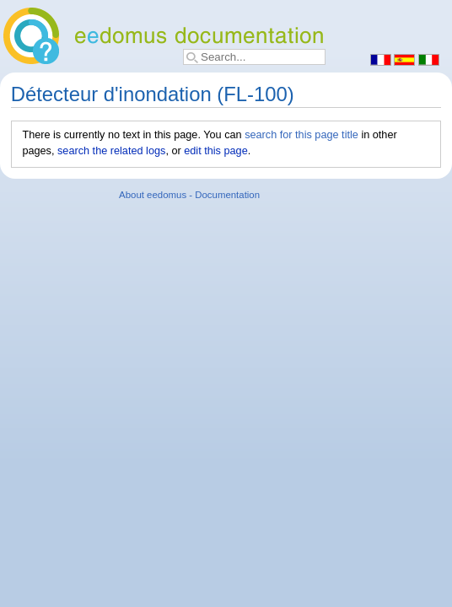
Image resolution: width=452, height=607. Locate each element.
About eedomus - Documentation (189, 195)
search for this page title (301, 135)
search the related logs (111, 151)
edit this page (215, 151)
